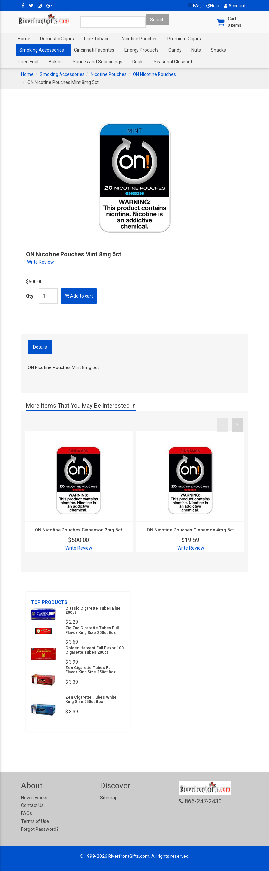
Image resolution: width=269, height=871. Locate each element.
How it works (34, 797)
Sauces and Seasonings (97, 61)
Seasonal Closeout (173, 61)
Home (24, 38)
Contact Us (32, 805)
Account (235, 5)
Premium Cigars (184, 38)
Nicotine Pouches (140, 38)
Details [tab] (40, 347)
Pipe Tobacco (98, 38)
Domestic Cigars (57, 38)
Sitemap (109, 797)
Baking (56, 61)
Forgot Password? (40, 829)
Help (212, 5)
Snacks (218, 50)
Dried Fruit (28, 61)
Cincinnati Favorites (94, 50)
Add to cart (79, 296)
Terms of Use (35, 821)
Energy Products (141, 50)
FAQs (26, 813)
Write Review (40, 262)
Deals (138, 61)
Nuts (196, 50)
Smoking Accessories (41, 50)
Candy (175, 50)
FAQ (195, 5)
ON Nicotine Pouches (154, 74)
